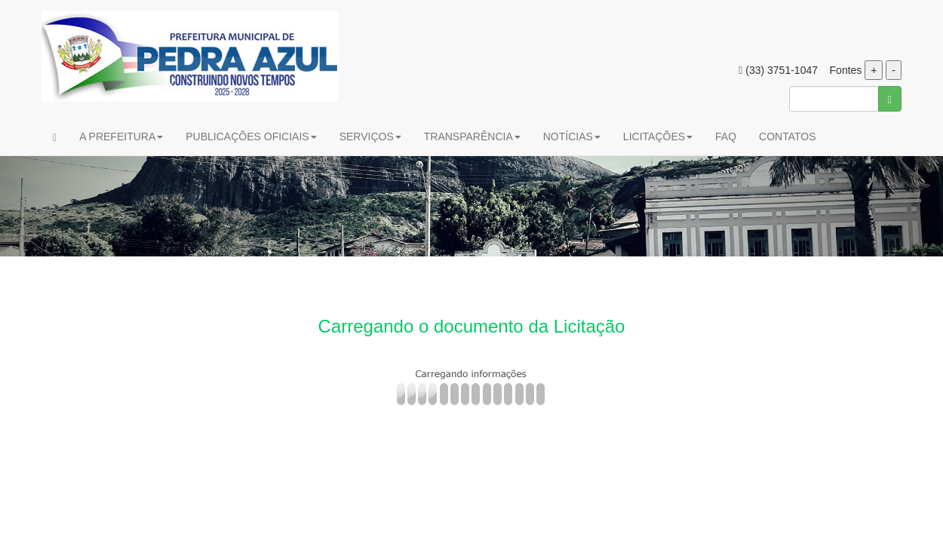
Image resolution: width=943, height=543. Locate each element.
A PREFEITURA (121, 136)
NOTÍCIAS (572, 136)
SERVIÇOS (370, 136)
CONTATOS (787, 136)
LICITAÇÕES (658, 136)
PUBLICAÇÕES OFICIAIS (251, 136)
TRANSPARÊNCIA (472, 136)
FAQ (725, 136)
